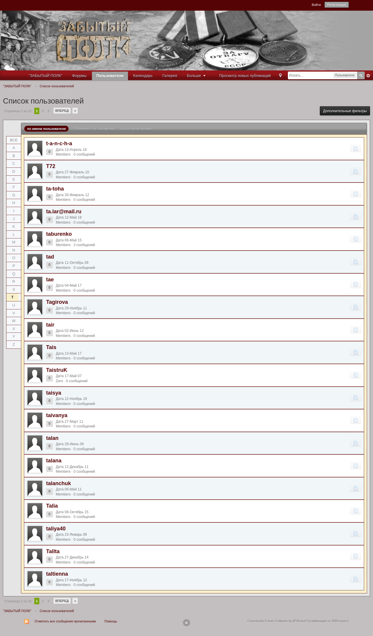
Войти (316, 5)
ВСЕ (13, 140)
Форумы (79, 75)
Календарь (143, 75)
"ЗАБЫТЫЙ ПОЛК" (45, 75)
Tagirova (57, 302)
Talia (52, 506)
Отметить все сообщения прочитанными (65, 621)
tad (50, 257)
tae (50, 280)
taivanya (56, 415)
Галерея (169, 75)
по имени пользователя (46, 128)
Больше (197, 75)
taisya (53, 393)
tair (50, 325)
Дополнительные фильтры (345, 111)
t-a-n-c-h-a (59, 143)
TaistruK (56, 370)
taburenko (59, 234)
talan (52, 438)
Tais (51, 347)
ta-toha (55, 189)
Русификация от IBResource (327, 621)
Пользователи (110, 75)
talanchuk (58, 483)
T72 (50, 166)
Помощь (111, 621)
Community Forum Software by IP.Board (276, 621)
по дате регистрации (135, 128)
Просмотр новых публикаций (245, 75)
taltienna (57, 574)
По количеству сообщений (94, 128)
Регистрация (336, 5)
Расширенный (368, 76)
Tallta (53, 551)
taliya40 (56, 529)
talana (53, 461)
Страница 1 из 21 (18, 111)
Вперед (62, 110)
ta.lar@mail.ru (64, 211)
